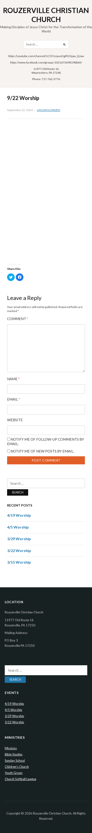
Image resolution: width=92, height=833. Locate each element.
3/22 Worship (19, 550)
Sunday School (15, 760)
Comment (17, 319)
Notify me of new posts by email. (42, 451)
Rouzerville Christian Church (46, 14)
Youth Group (13, 773)
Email (13, 399)
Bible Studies (13, 754)
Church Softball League (20, 779)
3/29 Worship (19, 538)
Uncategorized (48, 110)
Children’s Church (17, 767)
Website (15, 420)
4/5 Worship (18, 527)
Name (13, 379)
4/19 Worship (19, 515)
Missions (11, 748)
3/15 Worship (19, 562)
